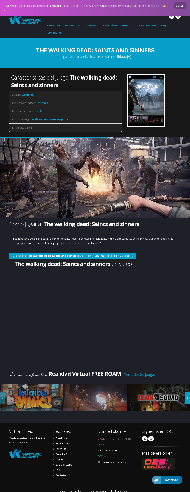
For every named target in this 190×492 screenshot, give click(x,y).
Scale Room (72, 25)
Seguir (180, 5)
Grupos (126, 25)
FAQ (163, 25)
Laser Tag (90, 25)
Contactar (54, 32)
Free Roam (53, 25)
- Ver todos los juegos (138, 374)
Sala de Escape (147, 25)
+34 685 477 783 (108, 450)
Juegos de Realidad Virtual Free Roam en (95, 56)
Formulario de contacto (113, 462)
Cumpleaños (109, 25)
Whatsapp (106, 456)
